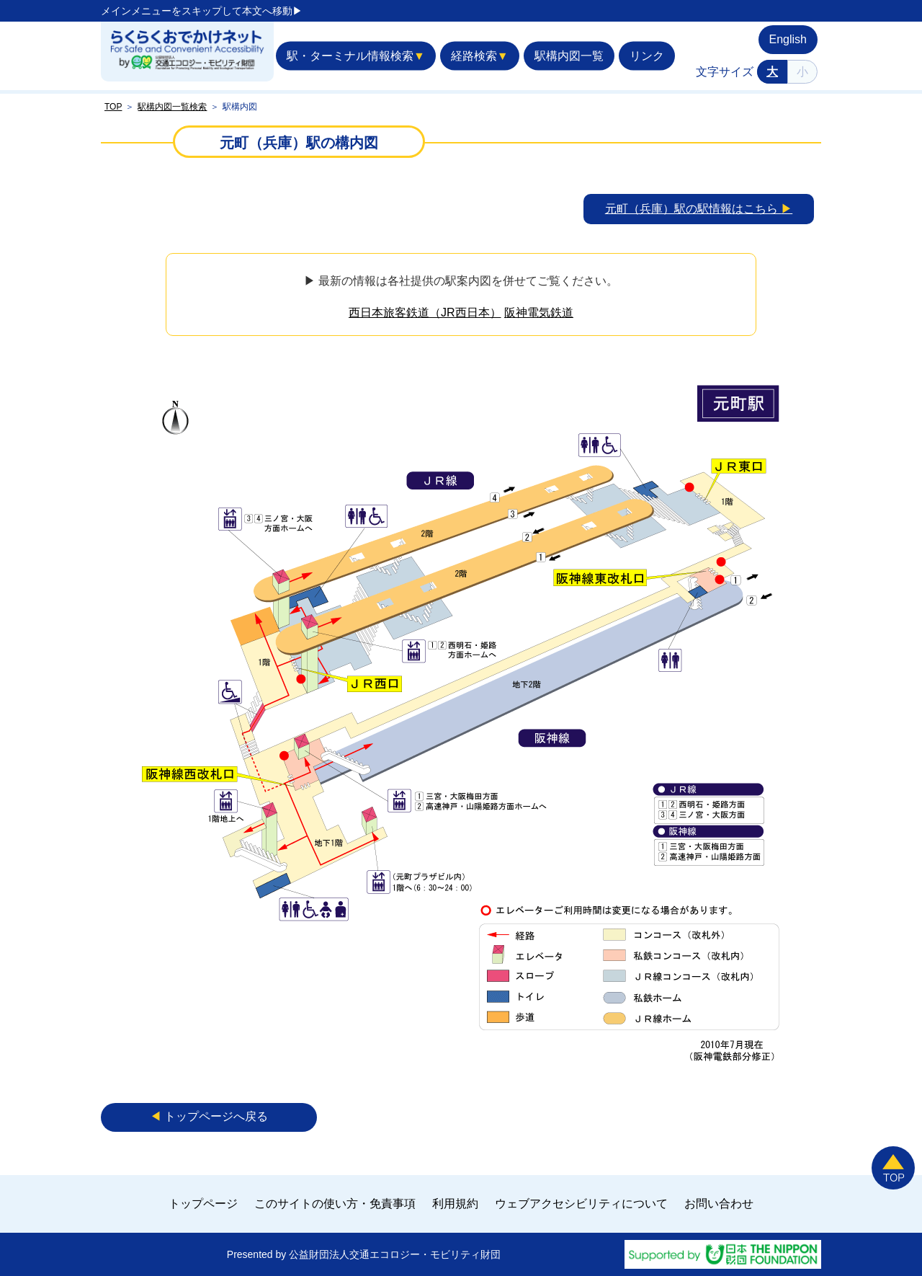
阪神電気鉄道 (538, 312)
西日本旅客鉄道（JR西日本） (425, 312)
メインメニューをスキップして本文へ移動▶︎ (202, 11)
